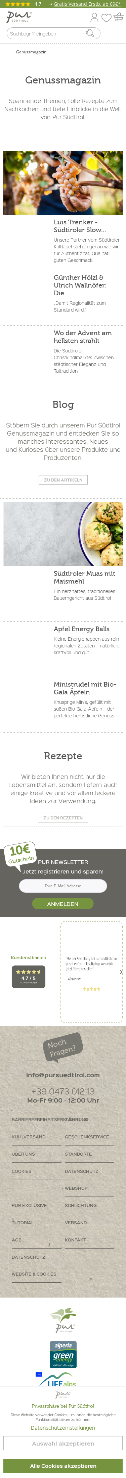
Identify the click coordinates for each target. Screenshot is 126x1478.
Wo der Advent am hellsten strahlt (83, 337)
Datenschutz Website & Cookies (34, 1265)
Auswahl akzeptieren (63, 1443)
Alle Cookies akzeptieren (63, 1466)
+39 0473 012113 (63, 1091)
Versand (76, 1222)
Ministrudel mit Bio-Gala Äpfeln (85, 688)
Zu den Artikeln (63, 480)
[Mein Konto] (94, 16)
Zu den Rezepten (63, 817)
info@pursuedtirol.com (63, 1074)
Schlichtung (81, 1205)
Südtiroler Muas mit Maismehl (84, 577)
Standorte (78, 1154)
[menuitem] (115, 35)
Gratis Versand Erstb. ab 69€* (87, 4)
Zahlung (76, 1119)
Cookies (22, 1171)
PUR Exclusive (29, 1205)
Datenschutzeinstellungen (63, 1427)
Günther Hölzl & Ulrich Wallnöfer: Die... (80, 285)
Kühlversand (28, 1136)
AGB (17, 1239)
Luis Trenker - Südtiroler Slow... (80, 226)
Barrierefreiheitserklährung (36, 1119)
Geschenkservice (87, 1136)
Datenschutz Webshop (81, 1179)
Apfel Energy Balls (82, 629)
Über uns (23, 1154)
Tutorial (23, 1222)
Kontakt (75, 1239)
